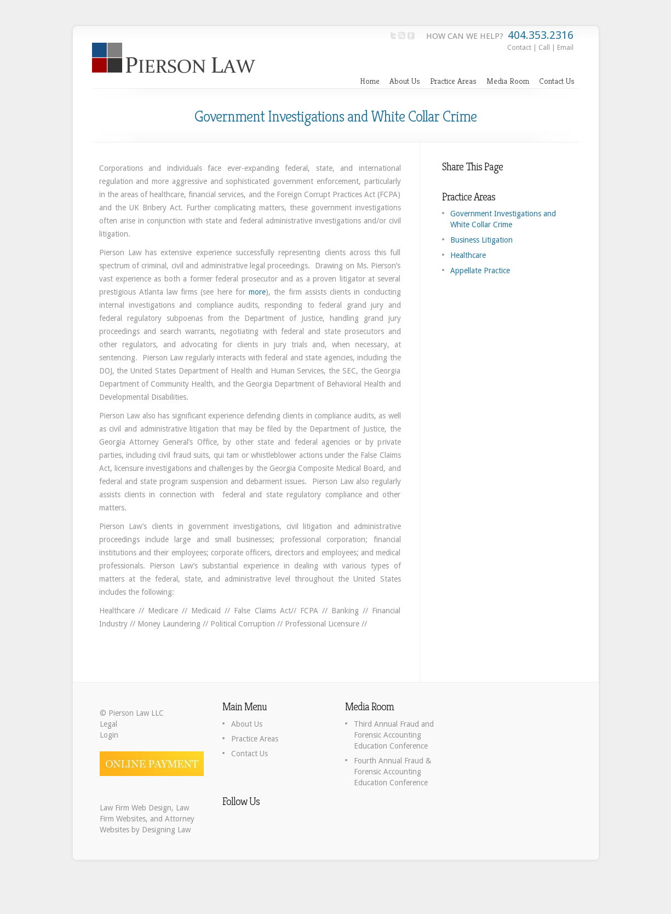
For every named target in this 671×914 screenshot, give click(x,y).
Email (565, 47)
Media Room (507, 81)
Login (109, 735)
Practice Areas (453, 81)
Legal (108, 724)
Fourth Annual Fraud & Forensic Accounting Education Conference (392, 771)
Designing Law (166, 829)
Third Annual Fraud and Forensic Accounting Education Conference (394, 735)
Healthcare (468, 255)
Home (370, 81)
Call (544, 47)
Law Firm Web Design (135, 807)
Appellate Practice (480, 270)
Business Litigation (481, 239)
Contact (519, 47)
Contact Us (557, 81)
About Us (404, 81)
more (257, 292)
